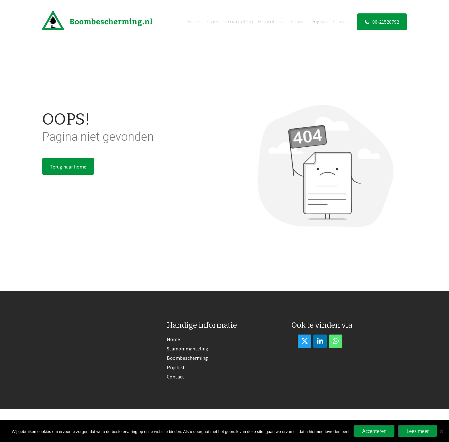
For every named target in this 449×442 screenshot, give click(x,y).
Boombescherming (282, 22)
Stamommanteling (229, 22)
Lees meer (418, 431)
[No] (441, 431)
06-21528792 (382, 22)
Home (194, 22)
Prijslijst (320, 22)
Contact (342, 22)
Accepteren (374, 431)
